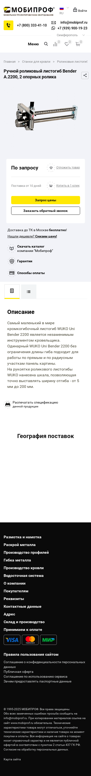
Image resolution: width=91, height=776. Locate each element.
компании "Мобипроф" (35, 248)
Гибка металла (17, 560)
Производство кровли (24, 568)
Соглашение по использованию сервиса (35, 676)
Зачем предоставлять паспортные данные (37, 681)
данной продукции (35, 404)
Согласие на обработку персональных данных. (36, 749)
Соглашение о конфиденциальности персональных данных (44, 664)
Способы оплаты (31, 273)
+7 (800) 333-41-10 (32, 25)
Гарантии (24, 261)
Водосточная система (24, 575)
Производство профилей (26, 552)
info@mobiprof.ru (15, 718)
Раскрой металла (20, 544)
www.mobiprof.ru (22, 723)
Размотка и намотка (22, 537)
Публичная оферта (18, 672)
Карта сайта (12, 759)
